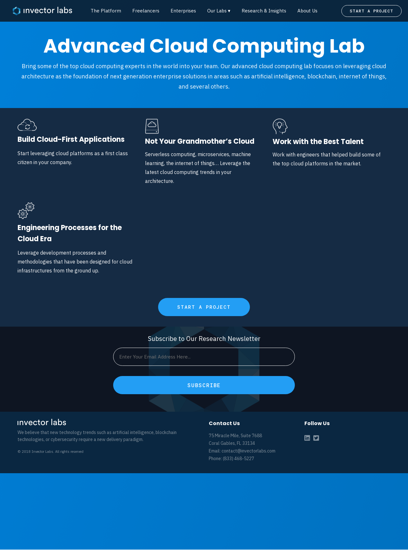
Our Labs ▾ (218, 11)
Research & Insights (264, 11)
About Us (307, 11)
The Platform (106, 11)
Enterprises (183, 11)
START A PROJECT (371, 11)
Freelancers (145, 11)
